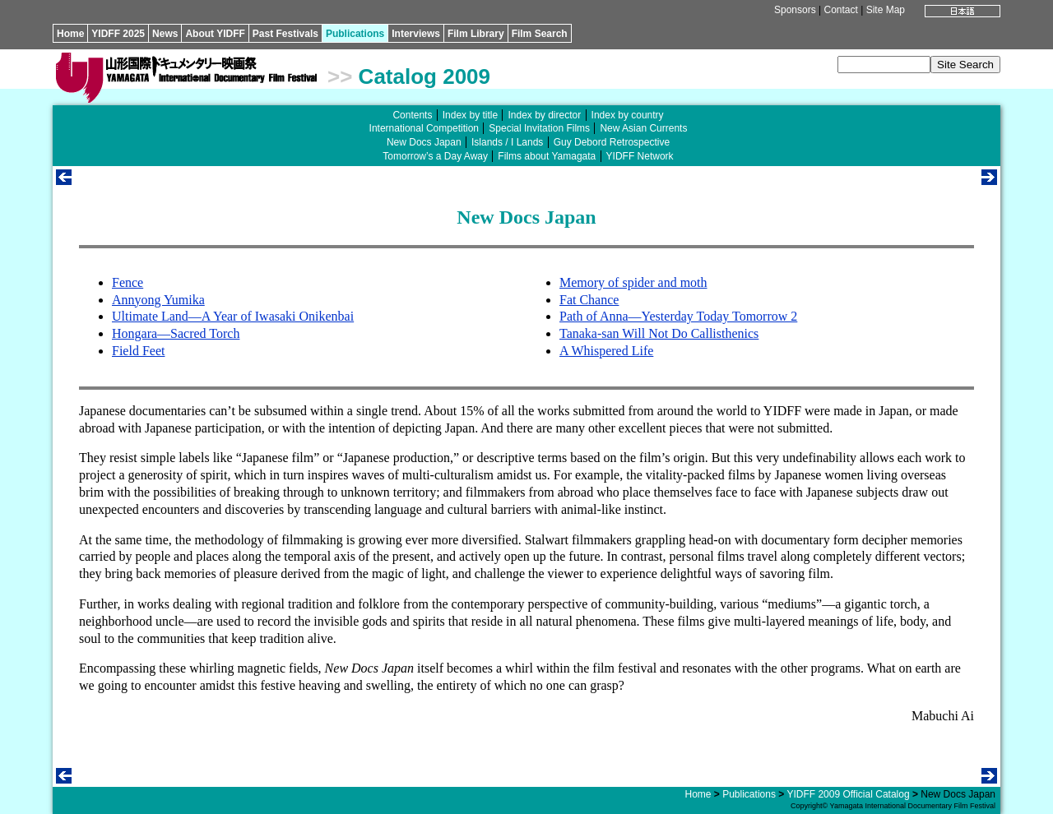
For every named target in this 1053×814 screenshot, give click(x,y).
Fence (127, 282)
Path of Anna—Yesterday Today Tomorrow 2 (678, 316)
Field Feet (138, 351)
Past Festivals (285, 33)
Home (70, 33)
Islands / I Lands (507, 142)
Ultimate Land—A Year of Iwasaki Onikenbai (233, 316)
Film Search (540, 33)
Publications (355, 33)
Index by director (544, 115)
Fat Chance (589, 300)
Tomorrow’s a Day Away (435, 156)
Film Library (476, 33)
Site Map (885, 10)
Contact (840, 10)
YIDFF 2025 (118, 33)
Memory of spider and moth (633, 282)
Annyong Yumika (158, 300)
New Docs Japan (424, 142)
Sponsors (795, 10)
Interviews (416, 33)
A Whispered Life (606, 351)
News (165, 33)
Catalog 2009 (424, 76)
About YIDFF (214, 33)
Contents (412, 115)
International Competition (424, 128)
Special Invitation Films (539, 128)
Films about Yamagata (547, 156)
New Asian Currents (643, 128)
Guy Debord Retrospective (612, 142)
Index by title (470, 115)
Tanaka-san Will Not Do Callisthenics (658, 333)
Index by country (627, 115)
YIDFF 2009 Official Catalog (847, 794)
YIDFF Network (640, 156)
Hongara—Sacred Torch (175, 333)
